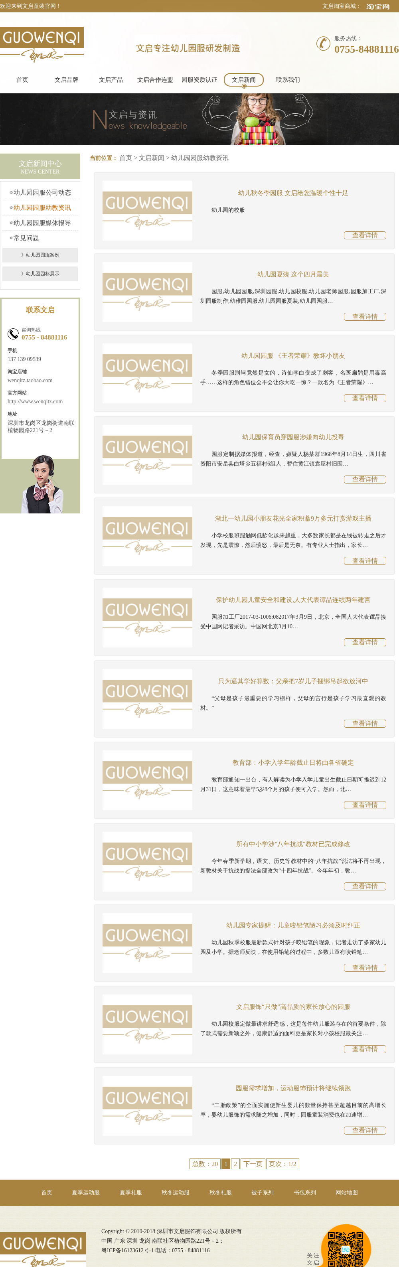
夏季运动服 (86, 1193)
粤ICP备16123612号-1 (127, 1250)
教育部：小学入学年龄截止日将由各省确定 (293, 762)
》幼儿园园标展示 (40, 273)
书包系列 (305, 1193)
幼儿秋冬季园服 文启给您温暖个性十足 (293, 192)
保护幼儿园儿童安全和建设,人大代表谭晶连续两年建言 (293, 599)
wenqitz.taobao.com (30, 380)
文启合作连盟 (155, 80)
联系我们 (288, 80)
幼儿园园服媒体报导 (42, 222)
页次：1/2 (282, 1163)
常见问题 (26, 238)
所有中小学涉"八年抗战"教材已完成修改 (293, 844)
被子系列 (262, 1193)
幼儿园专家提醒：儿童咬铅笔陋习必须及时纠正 (293, 925)
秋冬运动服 (176, 1193)
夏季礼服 (131, 1193)
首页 (22, 80)
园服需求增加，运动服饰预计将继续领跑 (293, 1088)
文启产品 (111, 80)
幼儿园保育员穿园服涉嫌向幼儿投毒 (293, 437)
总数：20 (205, 1163)
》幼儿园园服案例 (40, 255)
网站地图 (347, 1193)
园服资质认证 (199, 80)
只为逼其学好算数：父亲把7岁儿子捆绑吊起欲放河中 (293, 681)
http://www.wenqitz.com (35, 402)
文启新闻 (244, 80)
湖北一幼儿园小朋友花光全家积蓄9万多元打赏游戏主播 (293, 518)
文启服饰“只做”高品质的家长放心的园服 (293, 1006)
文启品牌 (67, 80)
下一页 (253, 1163)
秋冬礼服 (220, 1193)
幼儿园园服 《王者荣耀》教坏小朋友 (293, 355)
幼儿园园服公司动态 (42, 192)
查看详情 (365, 235)
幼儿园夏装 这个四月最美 (293, 274)
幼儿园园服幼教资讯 (42, 207)
